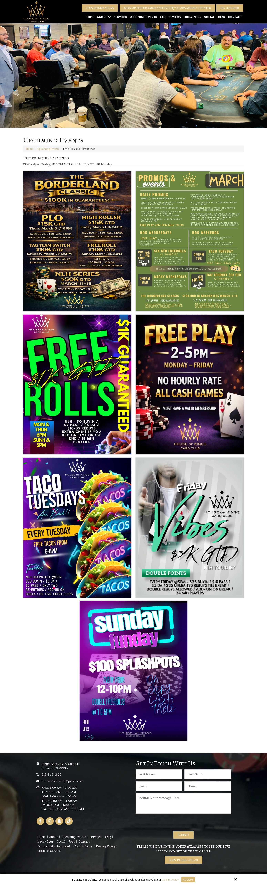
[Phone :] (208, 786)
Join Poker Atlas (100, 8)
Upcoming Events (48, 148)
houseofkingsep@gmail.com (63, 781)
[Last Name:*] (208, 774)
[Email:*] (159, 786)
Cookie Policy (170, 879)
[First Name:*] (159, 774)
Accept (188, 879)
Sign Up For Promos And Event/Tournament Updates (167, 8)
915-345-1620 (229, 8)
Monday (106, 164)
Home (29, 148)
